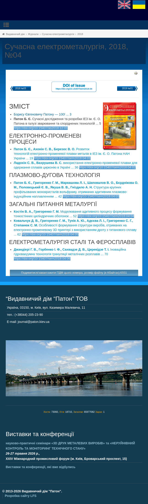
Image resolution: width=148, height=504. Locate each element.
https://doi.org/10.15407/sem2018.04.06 (42, 258)
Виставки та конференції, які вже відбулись (40, 467)
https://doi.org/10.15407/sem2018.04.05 (50, 234)
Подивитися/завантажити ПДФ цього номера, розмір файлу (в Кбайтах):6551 (74, 272)
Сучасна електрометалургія (58, 34)
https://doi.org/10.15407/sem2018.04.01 (62, 158)
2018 (80, 34)
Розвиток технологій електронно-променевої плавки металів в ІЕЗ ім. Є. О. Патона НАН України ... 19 (72, 153)
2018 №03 (20, 88)
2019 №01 (127, 88)
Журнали (33, 34)
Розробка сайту (20, 496)
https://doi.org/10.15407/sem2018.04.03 (91, 196)
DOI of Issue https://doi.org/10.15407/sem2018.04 (74, 86)
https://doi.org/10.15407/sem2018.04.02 (107, 167)
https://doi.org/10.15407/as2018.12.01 (41, 128)
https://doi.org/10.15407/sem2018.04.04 (106, 216)
